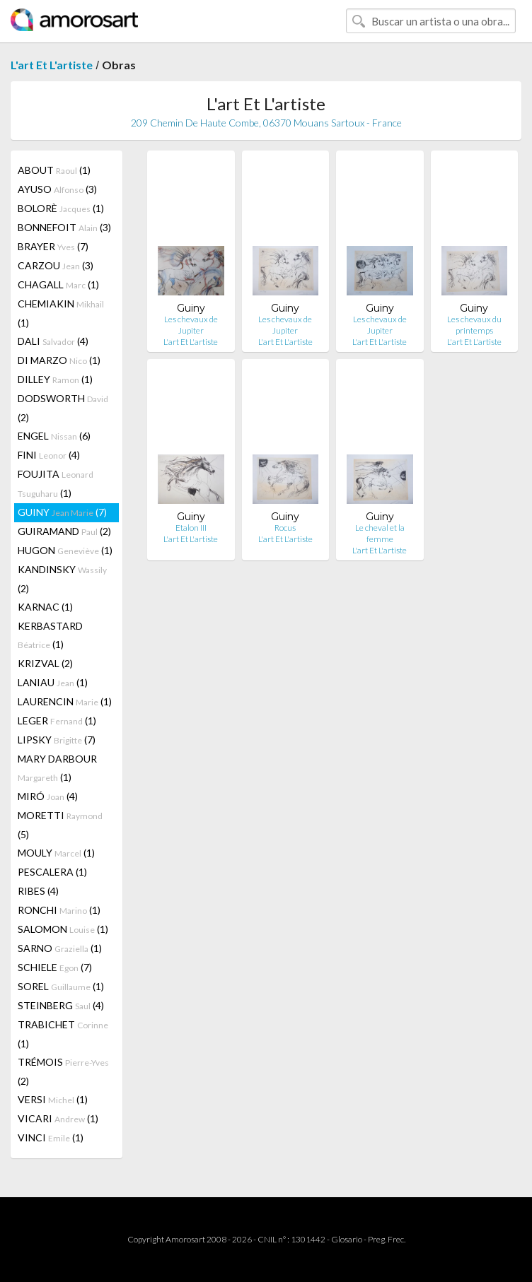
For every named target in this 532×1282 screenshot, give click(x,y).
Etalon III (191, 527)
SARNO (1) (60, 948)
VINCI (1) (50, 1137)
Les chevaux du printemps (474, 325)
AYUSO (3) (57, 189)
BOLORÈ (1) (61, 208)
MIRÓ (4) (48, 796)
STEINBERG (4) (61, 1005)
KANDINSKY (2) (62, 578)
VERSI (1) (53, 1099)
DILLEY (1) (55, 379)
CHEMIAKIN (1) (61, 313)
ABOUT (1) (54, 170)
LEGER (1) (57, 720)
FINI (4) (49, 455)
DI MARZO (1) (59, 360)
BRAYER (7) (53, 246)
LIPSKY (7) (57, 740)
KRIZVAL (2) (45, 663)
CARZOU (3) (55, 265)
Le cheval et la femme (380, 533)
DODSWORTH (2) (63, 407)
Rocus (285, 527)
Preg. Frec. (386, 1239)
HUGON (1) (65, 550)
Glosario (346, 1239)
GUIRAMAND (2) (64, 531)
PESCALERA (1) (52, 872)
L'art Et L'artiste (52, 64)
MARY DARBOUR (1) (57, 768)
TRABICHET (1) (63, 1033)
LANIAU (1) (53, 682)
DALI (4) (53, 341)
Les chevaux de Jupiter (191, 325)
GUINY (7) (62, 512)
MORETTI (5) (60, 824)
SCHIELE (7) (55, 967)
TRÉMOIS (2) (63, 1071)
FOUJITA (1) (55, 483)
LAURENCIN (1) (65, 701)
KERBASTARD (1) (50, 635)
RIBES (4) (38, 891)
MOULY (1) (56, 853)
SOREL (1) (61, 986)
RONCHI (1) (59, 910)
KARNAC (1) (45, 607)
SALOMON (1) (63, 929)
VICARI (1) (58, 1118)
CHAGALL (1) (58, 284)
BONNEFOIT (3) (64, 227)
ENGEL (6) (54, 436)
